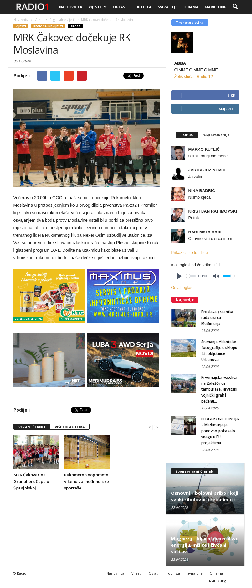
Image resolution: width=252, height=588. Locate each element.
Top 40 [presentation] (187, 134)
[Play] (179, 276)
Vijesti (98, 7)
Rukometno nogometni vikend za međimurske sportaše (87, 481)
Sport (75, 26)
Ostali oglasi (182, 287)
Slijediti (227, 108)
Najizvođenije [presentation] (216, 134)
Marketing (216, 6)
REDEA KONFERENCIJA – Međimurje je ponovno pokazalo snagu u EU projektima (220, 430)
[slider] (191, 276)
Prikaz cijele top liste (189, 252)
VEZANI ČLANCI (31, 426)
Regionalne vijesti (48, 26)
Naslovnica (70, 6)
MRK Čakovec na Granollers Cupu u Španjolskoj (31, 481)
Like (231, 95)
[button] (235, 7)
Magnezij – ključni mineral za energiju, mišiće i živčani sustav (204, 545)
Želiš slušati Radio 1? (193, 76)
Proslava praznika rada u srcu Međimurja (217, 317)
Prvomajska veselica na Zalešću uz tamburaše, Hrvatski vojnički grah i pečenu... (219, 389)
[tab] (187, 135)
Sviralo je (167, 6)
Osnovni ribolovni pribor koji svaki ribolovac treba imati (204, 496)
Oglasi (119, 6)
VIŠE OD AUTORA (70, 426)
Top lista (142, 6)
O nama (190, 6)
